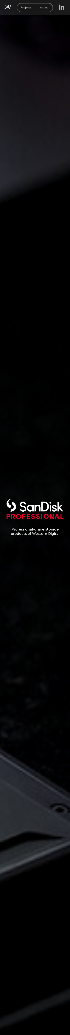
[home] (7, 7)
